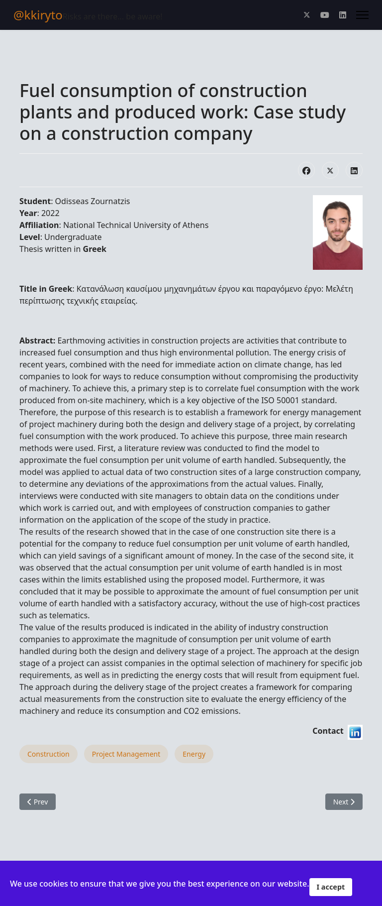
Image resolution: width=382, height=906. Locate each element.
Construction (48, 754)
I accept (331, 887)
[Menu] (362, 15)
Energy (194, 754)
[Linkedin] (342, 14)
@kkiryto (38, 15)
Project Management (126, 754)
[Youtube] (324, 14)
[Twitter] (306, 14)
